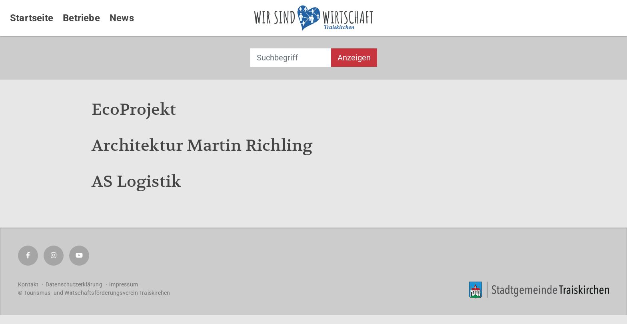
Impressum (123, 284)
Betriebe (81, 18)
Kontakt (28, 284)
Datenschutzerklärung (74, 284)
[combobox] (290, 57)
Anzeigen (354, 57)
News (122, 18)
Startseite (31, 18)
